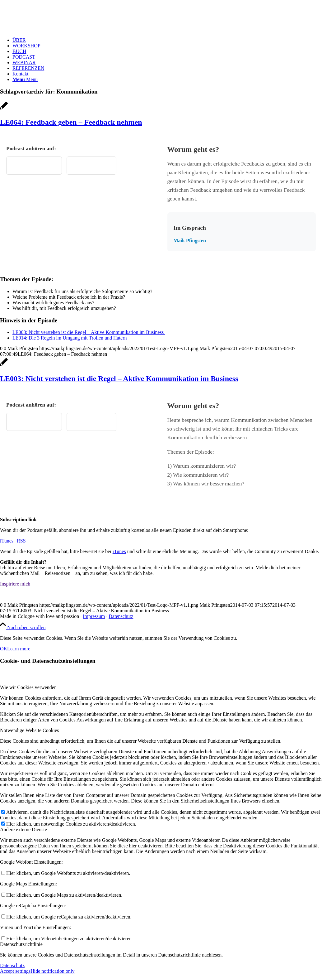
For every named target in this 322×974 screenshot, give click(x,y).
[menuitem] (167, 40)
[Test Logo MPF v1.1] (46, 29)
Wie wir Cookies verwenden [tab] (28, 687)
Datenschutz (121, 616)
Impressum (94, 616)
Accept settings (15, 971)
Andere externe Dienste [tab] (23, 829)
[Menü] (25, 79)
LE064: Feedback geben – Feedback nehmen (71, 122)
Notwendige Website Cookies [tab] (29, 730)
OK (3, 648)
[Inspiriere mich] (15, 583)
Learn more (18, 648)
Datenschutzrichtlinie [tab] (21, 944)
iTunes (6, 540)
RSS (21, 540)
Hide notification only (52, 971)
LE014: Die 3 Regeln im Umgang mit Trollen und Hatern (69, 337)
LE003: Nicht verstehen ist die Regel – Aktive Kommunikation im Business (88, 332)
